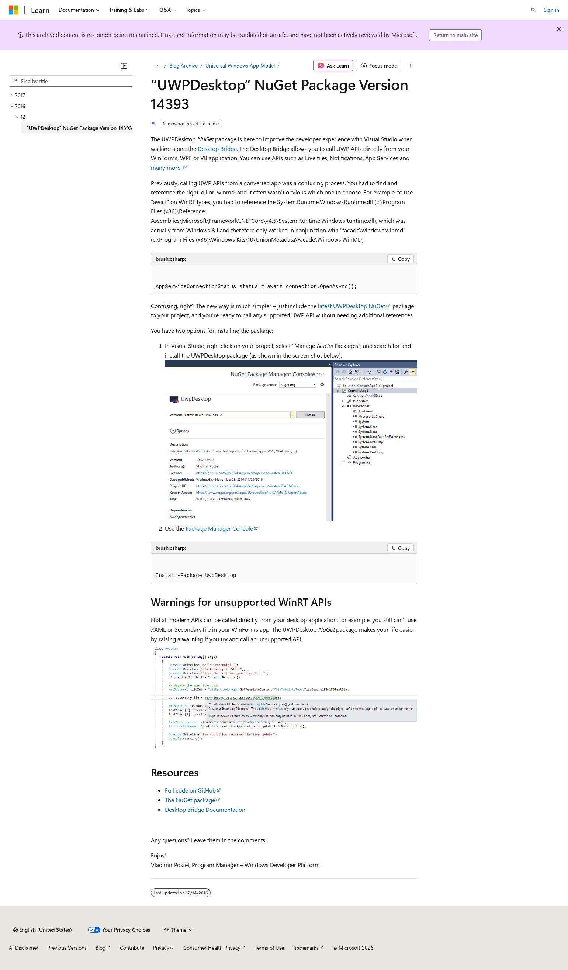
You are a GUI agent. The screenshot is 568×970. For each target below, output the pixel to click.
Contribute (132, 947)
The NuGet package (190, 800)
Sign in (551, 9)
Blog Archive (183, 65)
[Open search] (533, 10)
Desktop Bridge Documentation (205, 809)
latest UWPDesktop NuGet (351, 306)
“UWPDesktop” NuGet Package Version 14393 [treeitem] (79, 127)
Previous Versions (67, 947)
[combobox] (71, 81)
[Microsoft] (13, 10)
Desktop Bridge (217, 148)
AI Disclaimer (23, 947)
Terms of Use (269, 947)
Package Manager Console (219, 528)
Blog (100, 947)
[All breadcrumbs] (157, 66)
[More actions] (410, 66)
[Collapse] (124, 65)
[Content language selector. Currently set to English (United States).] (42, 930)
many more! (166, 167)
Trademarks (306, 947)
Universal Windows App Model (240, 65)
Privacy (161, 947)
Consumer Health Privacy (211, 947)
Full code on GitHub (190, 790)
